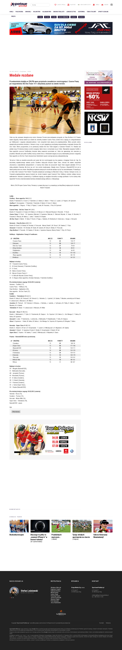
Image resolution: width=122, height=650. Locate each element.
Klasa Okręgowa (63, 17)
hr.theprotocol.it (51, 623)
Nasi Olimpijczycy (84, 4)
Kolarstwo (36, 11)
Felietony (71, 4)
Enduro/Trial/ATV (58, 11)
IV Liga (47, 17)
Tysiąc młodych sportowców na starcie (82, 537)
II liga (40, 17)
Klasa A (73, 17)
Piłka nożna (19, 11)
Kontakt (101, 623)
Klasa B (81, 17)
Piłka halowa (15, 412)
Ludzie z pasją (59, 4)
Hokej (11, 11)
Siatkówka (81, 11)
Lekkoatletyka (71, 11)
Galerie (104, 4)
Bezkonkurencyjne (17, 535)
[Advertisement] (61, 53)
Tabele (96, 4)
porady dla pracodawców (63, 623)
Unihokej (28, 11)
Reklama (108, 623)
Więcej (13, 16)
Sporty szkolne (103, 11)
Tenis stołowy (91, 11)
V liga (54, 17)
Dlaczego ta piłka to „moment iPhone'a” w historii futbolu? (40, 538)
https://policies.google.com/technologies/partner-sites (49, 628)
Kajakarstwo (47, 11)
